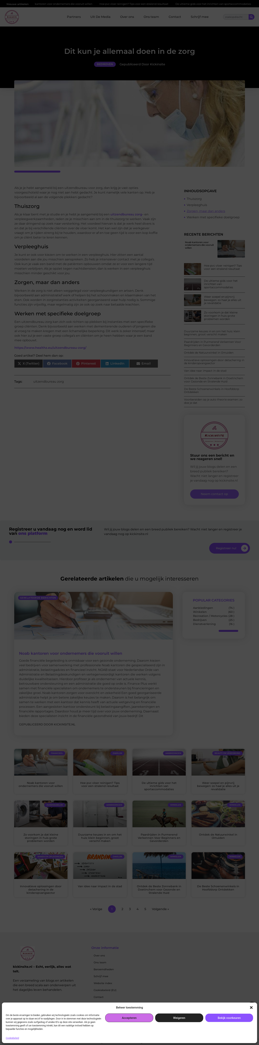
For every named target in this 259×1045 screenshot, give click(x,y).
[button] (251, 1007)
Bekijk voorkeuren (229, 1018)
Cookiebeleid (12, 1038)
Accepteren (129, 1018)
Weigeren (179, 1018)
